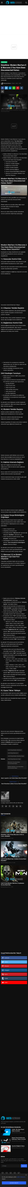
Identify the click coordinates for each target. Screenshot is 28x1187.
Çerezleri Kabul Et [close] (14, 1183)
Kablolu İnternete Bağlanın (12, 169)
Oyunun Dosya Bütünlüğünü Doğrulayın (15, 171)
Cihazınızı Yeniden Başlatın (12, 163)
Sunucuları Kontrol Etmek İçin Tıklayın (10, 304)
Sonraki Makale (14, 781)
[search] (26, 2)
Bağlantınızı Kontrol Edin (12, 165)
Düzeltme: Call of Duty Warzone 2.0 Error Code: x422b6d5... (12, 835)
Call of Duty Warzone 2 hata (14, 759)
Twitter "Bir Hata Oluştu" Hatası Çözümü (18, 1130)
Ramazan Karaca (5, 801)
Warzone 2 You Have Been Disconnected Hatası (14, 762)
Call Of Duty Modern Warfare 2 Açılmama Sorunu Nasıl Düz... (12, 884)
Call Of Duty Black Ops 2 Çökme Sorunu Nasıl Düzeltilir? (13, 859)
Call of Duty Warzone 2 (13, 753)
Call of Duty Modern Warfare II (15, 750)
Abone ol (24, 1166)
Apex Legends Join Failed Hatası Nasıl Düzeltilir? (14, 778)
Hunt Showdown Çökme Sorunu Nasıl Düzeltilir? (14, 783)
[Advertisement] (14, 15)
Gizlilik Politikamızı (21, 1177)
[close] (26, 1175)
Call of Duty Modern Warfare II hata (16, 756)
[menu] (2, 2)
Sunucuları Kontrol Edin (11, 161)
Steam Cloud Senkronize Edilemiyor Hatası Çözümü (19, 1138)
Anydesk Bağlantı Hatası (18, 1146)
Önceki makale (14, 776)
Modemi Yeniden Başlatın (12, 167)
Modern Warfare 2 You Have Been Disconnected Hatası (15, 767)
